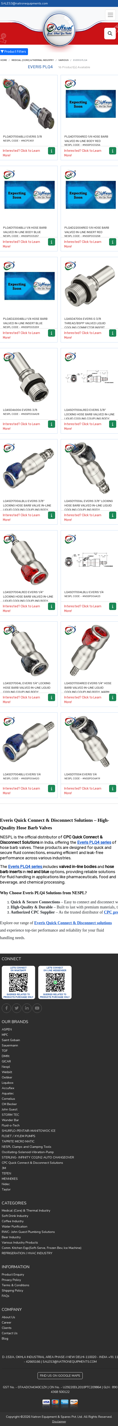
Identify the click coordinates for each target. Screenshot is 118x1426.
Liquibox (7, 1083)
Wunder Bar (10, 1120)
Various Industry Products (20, 1242)
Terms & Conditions (15, 1285)
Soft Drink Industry (15, 1216)
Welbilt (7, 1072)
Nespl (6, 1067)
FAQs (5, 1296)
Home (3, 60)
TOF (5, 1051)
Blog (5, 1338)
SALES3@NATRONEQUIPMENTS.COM (70, 1362)
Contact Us (10, 1333)
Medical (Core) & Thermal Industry (33, 60)
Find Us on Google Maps (60, 1376)
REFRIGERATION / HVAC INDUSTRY (27, 1253)
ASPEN (7, 1029)
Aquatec (8, 1093)
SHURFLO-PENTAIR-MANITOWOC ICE (29, 1131)
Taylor (6, 1189)
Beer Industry (11, 1237)
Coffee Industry (13, 1221)
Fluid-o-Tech (11, 1125)
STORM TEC (10, 1115)
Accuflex (8, 1088)
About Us (8, 1317)
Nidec (6, 1184)
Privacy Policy (11, 1280)
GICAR (6, 1061)
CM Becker (9, 1104)
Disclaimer (59, 1421)
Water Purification (14, 1226)
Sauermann (10, 1045)
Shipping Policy (12, 1290)
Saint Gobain (11, 1040)
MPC (5, 1035)
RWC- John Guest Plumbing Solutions (28, 1232)
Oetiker (7, 1077)
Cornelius (8, 1099)
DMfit (5, 1056)
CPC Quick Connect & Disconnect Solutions (32, 1163)
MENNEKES (10, 1179)
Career (6, 1322)
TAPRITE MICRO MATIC (18, 1141)
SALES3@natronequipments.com (24, 3)
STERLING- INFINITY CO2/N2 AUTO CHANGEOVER (38, 1157)
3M (4, 1168)
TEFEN (6, 1173)
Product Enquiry (13, 1274)
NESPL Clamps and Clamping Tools (26, 1147)
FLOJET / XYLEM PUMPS (18, 1136)
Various (63, 60)
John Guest (9, 1109)
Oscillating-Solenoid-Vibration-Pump (28, 1152)
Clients (7, 1328)
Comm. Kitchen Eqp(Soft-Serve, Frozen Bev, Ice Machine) (41, 1248)
